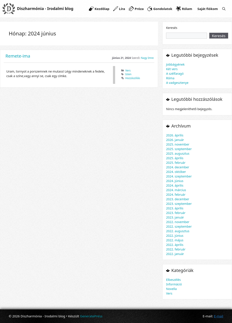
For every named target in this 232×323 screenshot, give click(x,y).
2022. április (174, 245)
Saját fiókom (207, 9)
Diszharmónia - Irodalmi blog (45, 8)
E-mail (218, 316)
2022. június (174, 236)
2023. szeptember (179, 204)
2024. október (176, 172)
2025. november (177, 144)
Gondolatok (162, 9)
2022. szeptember (179, 226)
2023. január (175, 217)
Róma (170, 78)
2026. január (175, 140)
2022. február (175, 249)
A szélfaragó (175, 73)
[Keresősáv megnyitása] (224, 8)
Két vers (172, 69)
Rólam (187, 9)
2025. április (174, 158)
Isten (128, 74)
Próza (139, 9)
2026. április (174, 135)
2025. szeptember (179, 149)
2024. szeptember (179, 176)
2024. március (176, 190)
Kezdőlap (102, 9)
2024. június (174, 181)
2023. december (177, 199)
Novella (171, 289)
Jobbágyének (175, 64)
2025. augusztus (177, 153)
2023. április (174, 208)
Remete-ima (17, 56)
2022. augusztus (177, 231)
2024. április (174, 185)
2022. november (177, 222)
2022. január (175, 254)
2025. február (175, 163)
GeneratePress (91, 316)
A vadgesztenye (177, 83)
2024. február (175, 194)
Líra (122, 9)
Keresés (171, 28)
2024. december (177, 167)
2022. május (174, 240)
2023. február (175, 213)
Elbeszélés (173, 280)
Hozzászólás (132, 78)
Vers (128, 70)
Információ (174, 284)
